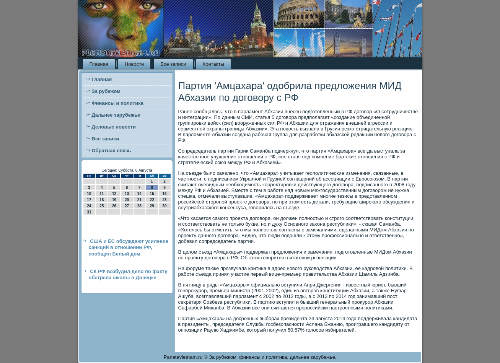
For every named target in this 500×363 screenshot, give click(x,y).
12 (114, 194)
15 (152, 194)
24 (89, 206)
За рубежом (106, 91)
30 (164, 206)
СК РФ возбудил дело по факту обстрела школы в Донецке (128, 274)
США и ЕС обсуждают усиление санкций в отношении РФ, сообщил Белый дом (129, 247)
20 (127, 200)
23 (164, 200)
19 (114, 200)
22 (152, 200)
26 (114, 206)
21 (139, 200)
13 (127, 194)
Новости (134, 64)
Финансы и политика (117, 103)
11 (101, 194)
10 (89, 194)
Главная (99, 64)
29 (152, 206)
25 (101, 206)
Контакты (213, 64)
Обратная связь (111, 150)
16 (164, 194)
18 (101, 200)
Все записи (173, 64)
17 (89, 200)
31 (89, 212)
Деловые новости (114, 127)
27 (127, 206)
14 (139, 194)
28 (139, 206)
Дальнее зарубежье (116, 115)
